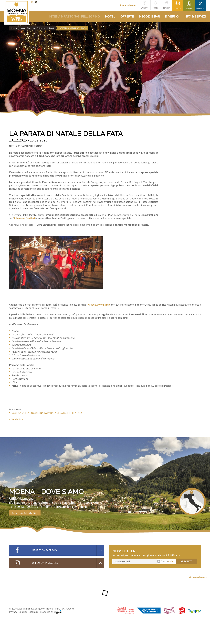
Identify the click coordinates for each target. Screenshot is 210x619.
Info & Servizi (195, 16)
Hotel (110, 16)
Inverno (200, 5)
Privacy (167, 561)
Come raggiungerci (24, 513)
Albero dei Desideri (24, 218)
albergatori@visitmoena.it (69, 507)
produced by (51, 611)
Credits (70, 608)
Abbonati (186, 561)
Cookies (23, 611)
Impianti (166, 5)
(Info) (170, 561)
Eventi (51, 28)
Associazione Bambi (99, 304)
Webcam (144, 5)
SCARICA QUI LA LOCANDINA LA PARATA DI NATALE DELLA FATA (47, 412)
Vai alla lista (16, 419)
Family (178, 5)
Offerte (127, 16)
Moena (14, 28)
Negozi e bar (149, 16)
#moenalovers (128, 5)
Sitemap (33, 611)
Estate (189, 5)
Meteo (156, 5)
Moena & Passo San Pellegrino (74, 16)
